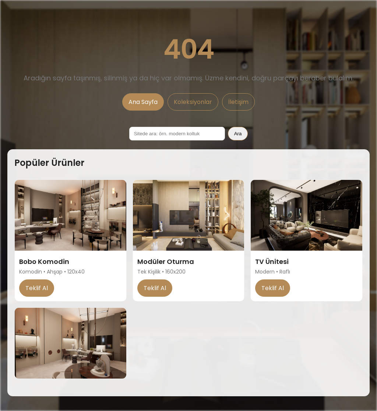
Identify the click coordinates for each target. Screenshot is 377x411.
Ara (238, 133)
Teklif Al (36, 288)
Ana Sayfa (143, 102)
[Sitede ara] (177, 133)
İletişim (238, 102)
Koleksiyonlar (193, 102)
